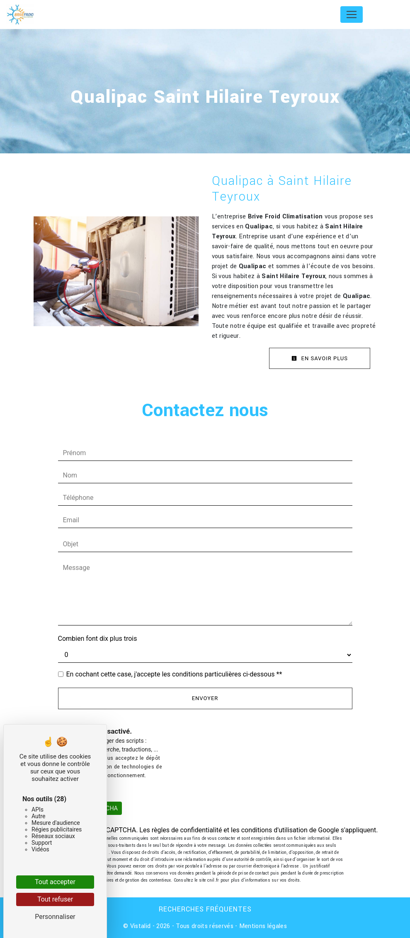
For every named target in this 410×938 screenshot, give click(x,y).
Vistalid (140, 926)
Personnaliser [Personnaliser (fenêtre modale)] (55, 917)
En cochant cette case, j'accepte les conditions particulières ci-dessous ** (174, 674)
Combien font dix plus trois (97, 638)
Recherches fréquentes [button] (205, 909)
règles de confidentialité (187, 830)
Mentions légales (262, 926)
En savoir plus (319, 358)
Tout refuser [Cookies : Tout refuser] (55, 899)
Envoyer (205, 698)
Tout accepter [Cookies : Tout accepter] (55, 882)
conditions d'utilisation (274, 830)
